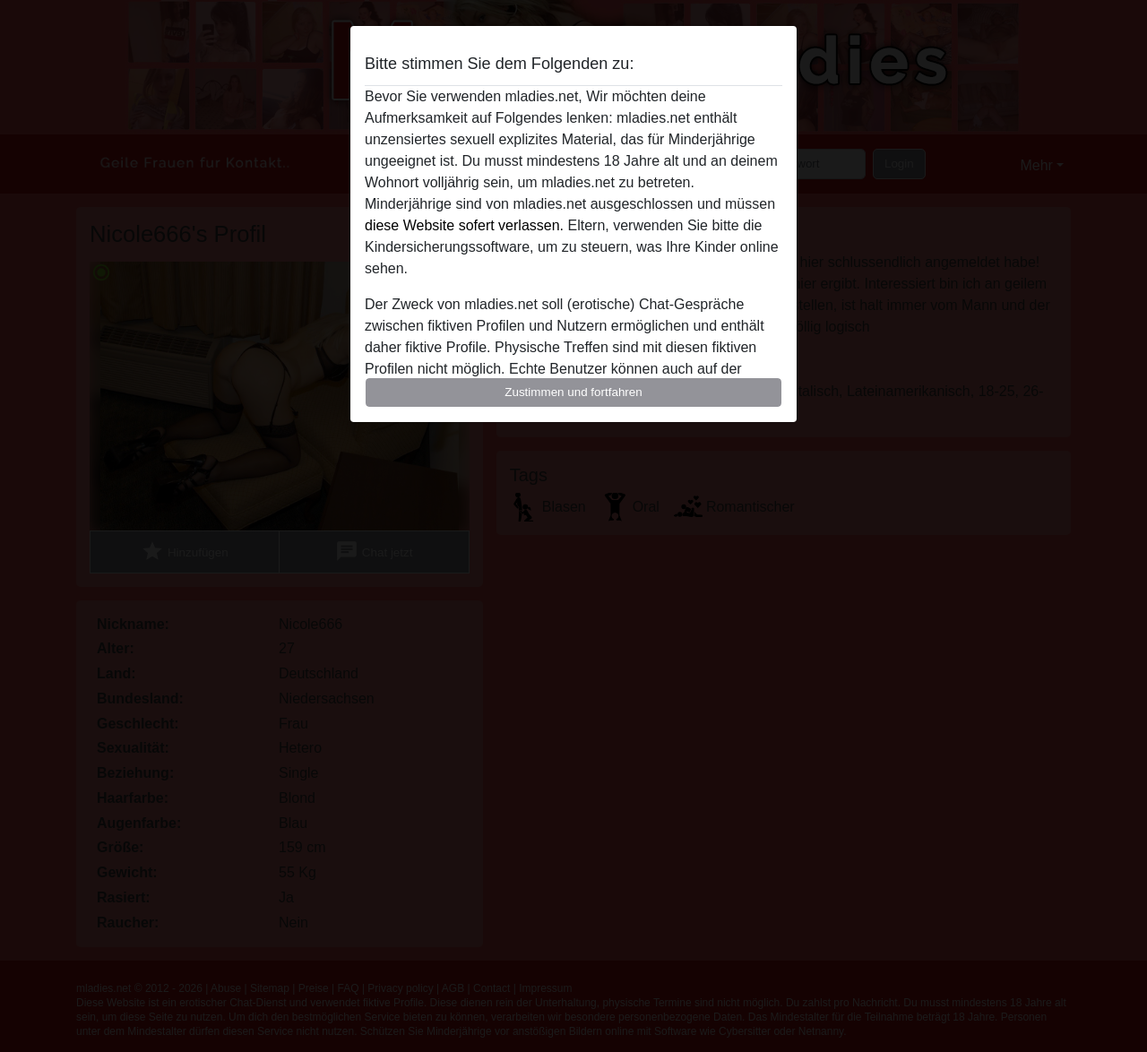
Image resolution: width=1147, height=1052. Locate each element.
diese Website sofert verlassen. (464, 225)
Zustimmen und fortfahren (573, 392)
